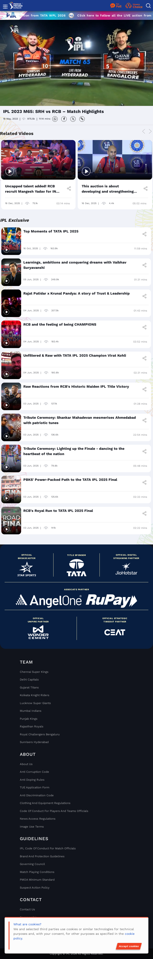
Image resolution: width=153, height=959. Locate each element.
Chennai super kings (34, 671)
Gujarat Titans (29, 687)
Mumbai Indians (30, 710)
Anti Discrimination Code (37, 795)
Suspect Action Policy (35, 887)
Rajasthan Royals (31, 726)
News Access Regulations (37, 818)
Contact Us (27, 909)
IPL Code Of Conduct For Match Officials (48, 848)
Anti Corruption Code (34, 771)
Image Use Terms (32, 826)
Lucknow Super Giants (35, 703)
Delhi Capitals (29, 679)
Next (150, 131)
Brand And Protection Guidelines (42, 856)
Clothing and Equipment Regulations (45, 803)
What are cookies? (27, 924)
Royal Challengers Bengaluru (40, 734)
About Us (26, 764)
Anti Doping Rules (32, 779)
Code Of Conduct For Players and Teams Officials (54, 811)
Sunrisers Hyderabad (34, 742)
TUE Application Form (34, 787)
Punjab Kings (28, 718)
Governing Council (32, 864)
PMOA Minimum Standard (37, 879)
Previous (143, 131)
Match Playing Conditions (37, 872)
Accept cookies (128, 946)
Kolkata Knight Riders (34, 695)
